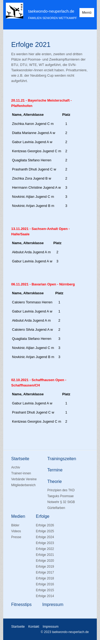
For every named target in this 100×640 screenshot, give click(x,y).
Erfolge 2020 (45, 561)
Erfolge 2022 (45, 549)
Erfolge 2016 (45, 584)
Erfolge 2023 (45, 543)
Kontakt (33, 626)
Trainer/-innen (21, 473)
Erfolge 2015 (45, 590)
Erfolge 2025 (45, 531)
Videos (16, 531)
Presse (16, 537)
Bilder (15, 525)
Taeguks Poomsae (60, 496)
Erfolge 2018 (45, 578)
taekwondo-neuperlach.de (51, 11)
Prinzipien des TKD (61, 490)
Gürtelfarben (56, 508)
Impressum (50, 626)
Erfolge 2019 (45, 566)
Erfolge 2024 (45, 537)
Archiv (15, 467)
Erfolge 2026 (45, 525)
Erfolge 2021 (45, 555)
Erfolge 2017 (45, 572)
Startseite (18, 626)
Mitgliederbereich (23, 485)
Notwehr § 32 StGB (61, 502)
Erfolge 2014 (45, 596)
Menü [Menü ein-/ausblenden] (87, 12)
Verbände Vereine (24, 479)
